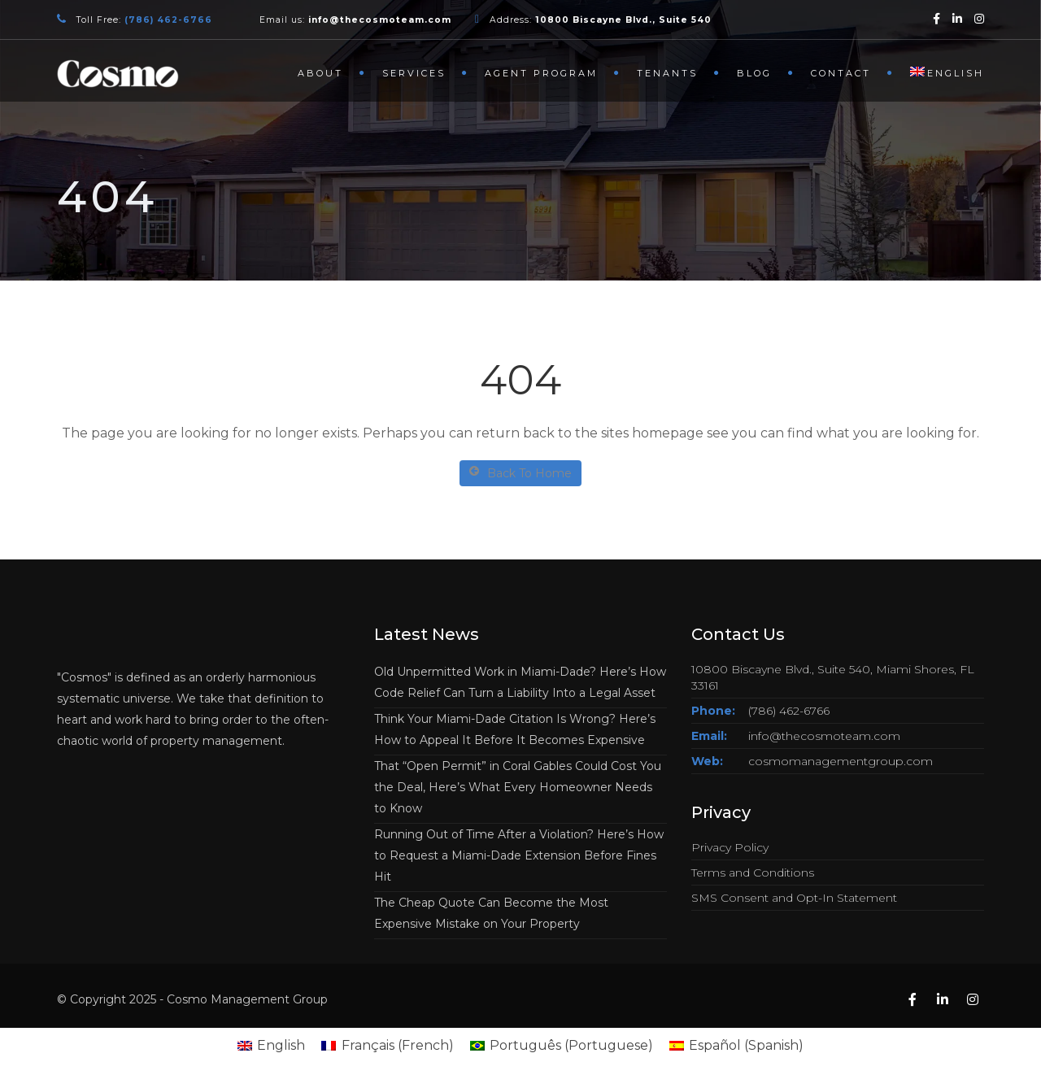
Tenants (667, 73)
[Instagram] (979, 18)
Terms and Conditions (752, 872)
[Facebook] (936, 18)
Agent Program (541, 73)
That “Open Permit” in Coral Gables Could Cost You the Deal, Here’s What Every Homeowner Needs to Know (517, 787)
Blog (754, 73)
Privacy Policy (730, 847)
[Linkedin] (957, 18)
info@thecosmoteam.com (824, 736)
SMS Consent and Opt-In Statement (794, 897)
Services (414, 73)
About (320, 73)
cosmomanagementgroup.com (840, 761)
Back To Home (520, 473)
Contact (841, 73)
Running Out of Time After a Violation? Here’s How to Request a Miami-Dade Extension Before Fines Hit (519, 855)
